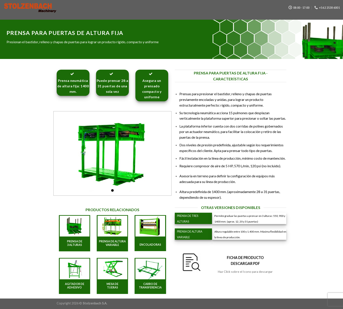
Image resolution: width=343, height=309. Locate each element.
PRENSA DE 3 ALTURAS (74, 243)
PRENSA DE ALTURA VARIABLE (112, 243)
